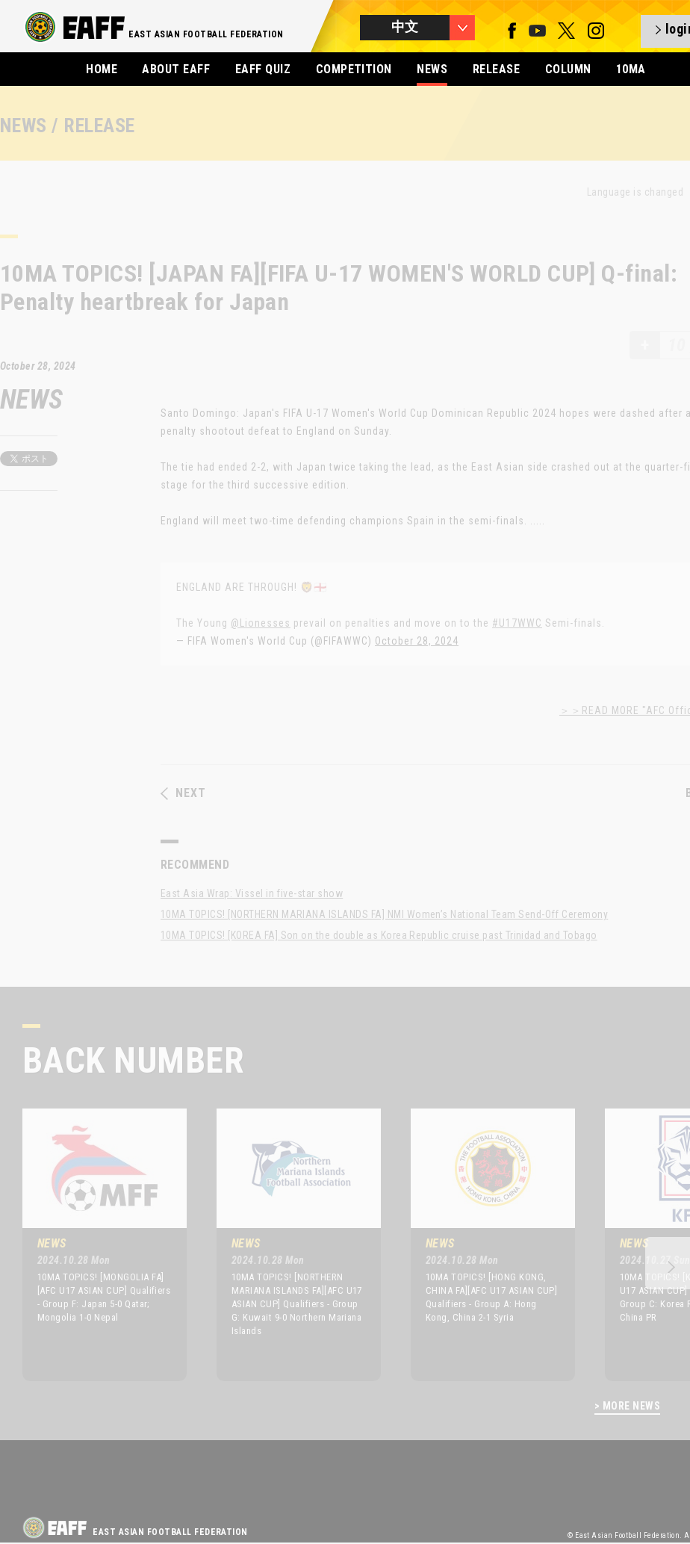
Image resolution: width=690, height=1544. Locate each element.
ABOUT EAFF (176, 69)
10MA (631, 69)
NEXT (183, 793)
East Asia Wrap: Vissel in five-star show (252, 893)
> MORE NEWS (627, 1406)
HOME (101, 69)
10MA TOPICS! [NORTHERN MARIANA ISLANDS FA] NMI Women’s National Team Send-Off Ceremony (384, 914)
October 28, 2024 (417, 641)
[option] (93, 1244)
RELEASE (496, 69)
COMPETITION (354, 69)
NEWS (432, 69)
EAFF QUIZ (262, 69)
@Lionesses (260, 623)
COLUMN (568, 69)
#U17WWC (517, 623)
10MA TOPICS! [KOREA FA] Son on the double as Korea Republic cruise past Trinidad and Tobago (379, 935)
